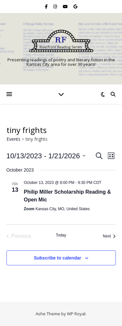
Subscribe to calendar (57, 257)
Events (13, 139)
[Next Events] (109, 236)
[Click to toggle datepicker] (46, 156)
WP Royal (76, 314)
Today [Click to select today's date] (61, 235)
